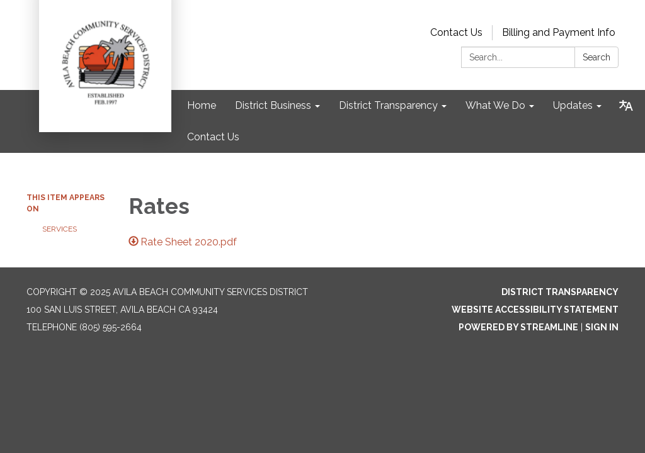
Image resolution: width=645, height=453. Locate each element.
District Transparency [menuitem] (388, 105)
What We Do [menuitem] (495, 105)
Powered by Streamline (518, 327)
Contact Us (456, 32)
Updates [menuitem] (573, 105)
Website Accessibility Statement (535, 310)
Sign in (602, 327)
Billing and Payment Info (558, 32)
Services (59, 229)
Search (596, 57)
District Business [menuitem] (273, 105)
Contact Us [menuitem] (213, 137)
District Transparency (560, 292)
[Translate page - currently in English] (626, 105)
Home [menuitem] (201, 105)
